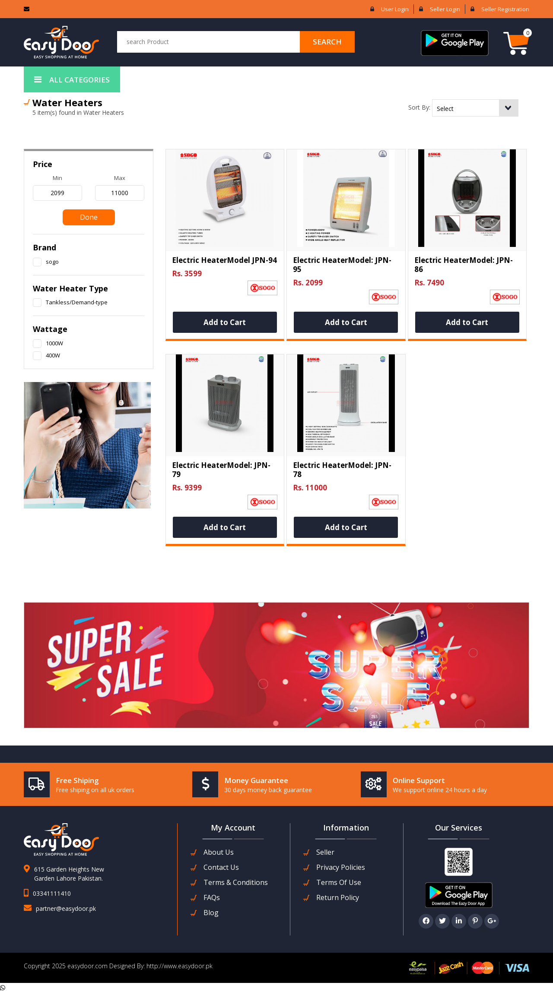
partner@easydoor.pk (66, 908)
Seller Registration (505, 9)
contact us (221, 867)
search (327, 42)
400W (53, 355)
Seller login (445, 9)
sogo (52, 261)
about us (218, 852)
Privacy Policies (340, 867)
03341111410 (52, 893)
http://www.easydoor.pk (179, 966)
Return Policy (337, 897)
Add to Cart (224, 322)
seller (325, 852)
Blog (211, 912)
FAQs (211, 897)
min (57, 178)
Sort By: (419, 107)
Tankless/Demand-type (77, 302)
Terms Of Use (338, 882)
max (119, 178)
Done (89, 217)
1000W (54, 343)
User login (395, 9)
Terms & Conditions (235, 882)
